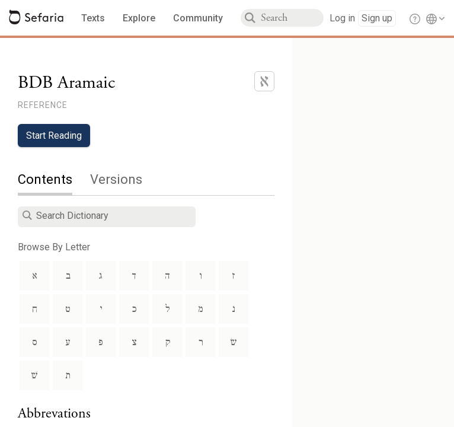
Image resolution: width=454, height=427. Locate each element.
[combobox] (292, 18)
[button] (27, 215)
